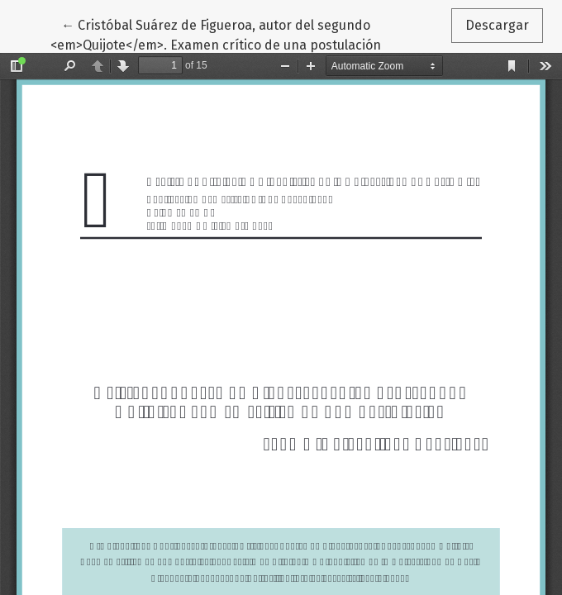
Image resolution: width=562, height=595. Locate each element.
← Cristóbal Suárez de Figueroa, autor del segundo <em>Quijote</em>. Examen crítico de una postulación (215, 34)
